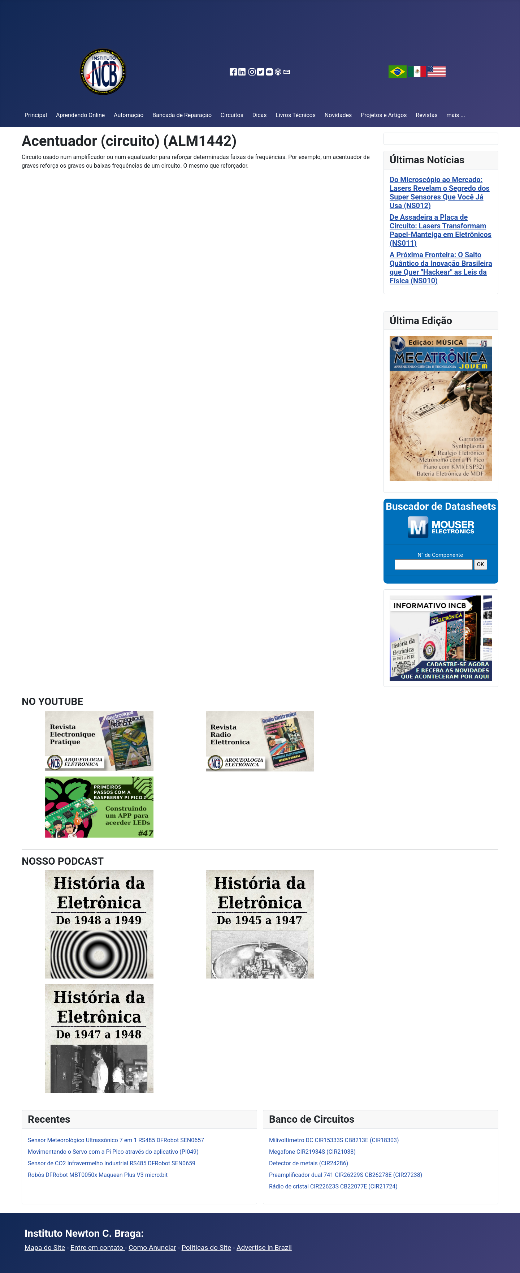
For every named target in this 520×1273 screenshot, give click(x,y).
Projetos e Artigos (384, 115)
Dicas (259, 115)
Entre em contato (97, 1247)
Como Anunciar (152, 1247)
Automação (128, 115)
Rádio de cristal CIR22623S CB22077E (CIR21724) (333, 1186)
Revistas (426, 115)
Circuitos (232, 115)
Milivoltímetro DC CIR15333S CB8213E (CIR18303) (334, 1140)
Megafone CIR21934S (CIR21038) (312, 1151)
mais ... (455, 115)
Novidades (338, 115)
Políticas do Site (206, 1247)
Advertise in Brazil (264, 1247)
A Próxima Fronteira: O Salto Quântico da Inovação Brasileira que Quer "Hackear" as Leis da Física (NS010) (441, 267)
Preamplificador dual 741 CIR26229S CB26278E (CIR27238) (345, 1174)
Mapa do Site (45, 1247)
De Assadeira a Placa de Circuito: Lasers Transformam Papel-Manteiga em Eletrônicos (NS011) (440, 230)
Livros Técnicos (296, 115)
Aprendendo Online (80, 115)
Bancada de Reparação (182, 115)
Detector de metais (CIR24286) (308, 1163)
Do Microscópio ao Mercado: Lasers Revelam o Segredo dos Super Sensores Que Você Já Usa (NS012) (440, 192)
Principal (36, 115)
